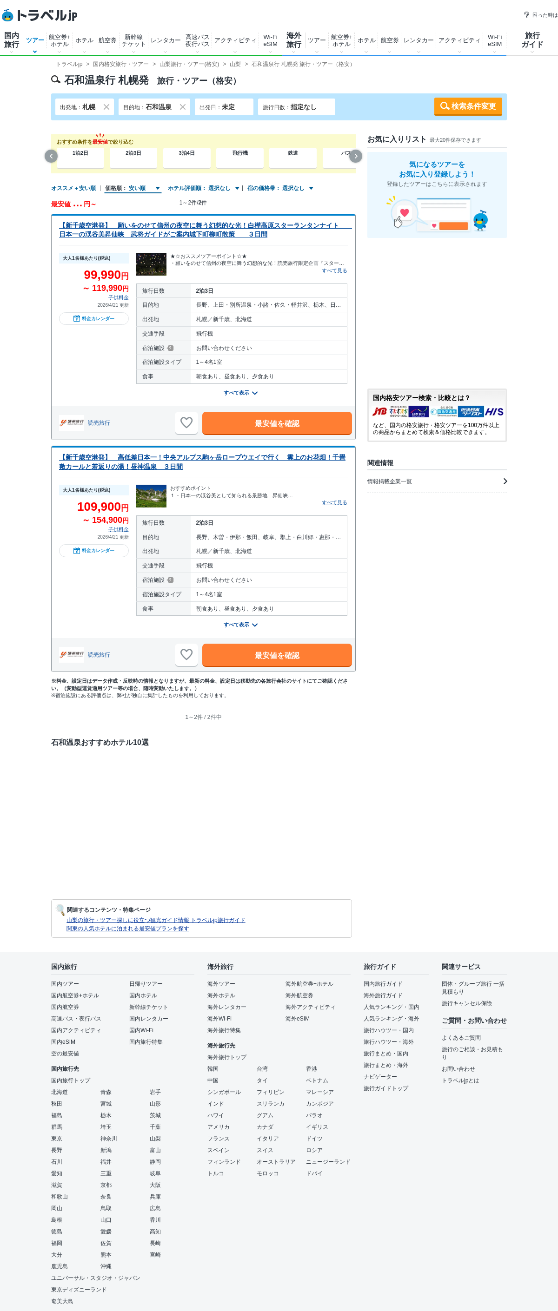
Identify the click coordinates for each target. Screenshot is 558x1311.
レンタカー (166, 40)
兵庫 (155, 1196)
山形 (155, 1103)
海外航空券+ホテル (309, 984)
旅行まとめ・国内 (386, 1053)
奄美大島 (62, 1301)
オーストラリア (276, 1162)
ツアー (35, 40)
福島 (56, 1115)
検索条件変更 (474, 106)
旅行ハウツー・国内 (389, 1030)
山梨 (155, 1138)
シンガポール (224, 1092)
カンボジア (320, 1103)
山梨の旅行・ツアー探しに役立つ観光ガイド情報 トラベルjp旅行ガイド (156, 920)
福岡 (56, 1243)
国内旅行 (11, 40)
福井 (106, 1162)
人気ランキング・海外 (391, 1018)
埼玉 (106, 1127)
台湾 (262, 1069)
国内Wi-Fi (141, 1030)
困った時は (540, 15)
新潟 (106, 1150)
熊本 (106, 1255)
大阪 (155, 1185)
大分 (56, 1255)
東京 (56, 1138)
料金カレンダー (93, 318)
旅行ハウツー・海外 (389, 1042)
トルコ (215, 1173)
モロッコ (268, 1173)
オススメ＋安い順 (73, 188)
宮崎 (155, 1255)
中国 (213, 1080)
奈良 (106, 1196)
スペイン (218, 1150)
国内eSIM (63, 1042)
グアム (265, 1115)
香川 (155, 1220)
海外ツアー (221, 984)
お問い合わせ (458, 1069)
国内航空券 (65, 1007)
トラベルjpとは (460, 1080)
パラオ (314, 1115)
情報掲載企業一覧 (437, 481)
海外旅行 (293, 40)
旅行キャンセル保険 (467, 1003)
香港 (311, 1069)
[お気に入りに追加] (186, 423)
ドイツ (314, 1138)
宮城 (106, 1103)
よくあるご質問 (461, 1037)
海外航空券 (299, 995)
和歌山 (59, 1196)
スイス (265, 1150)
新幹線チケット (134, 40)
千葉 (155, 1127)
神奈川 (108, 1138)
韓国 (213, 1069)
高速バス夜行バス (198, 40)
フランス (218, 1138)
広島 (155, 1208)
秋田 (56, 1103)
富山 (155, 1150)
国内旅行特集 (146, 1042)
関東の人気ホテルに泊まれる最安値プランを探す (127, 928)
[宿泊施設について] (169, 348)
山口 (106, 1220)
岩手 (155, 1092)
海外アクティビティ (311, 1007)
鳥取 (106, 1208)
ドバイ (314, 1173)
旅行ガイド (532, 40)
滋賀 (56, 1185)
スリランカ (271, 1103)
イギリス (317, 1127)
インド (215, 1103)
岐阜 (155, 1173)
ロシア (314, 1150)
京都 (106, 1185)
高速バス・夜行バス (76, 1018)
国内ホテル (143, 995)
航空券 (108, 40)
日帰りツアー (146, 984)
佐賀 (106, 1243)
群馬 (56, 1127)
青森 (106, 1092)
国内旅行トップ (70, 1080)
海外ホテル (221, 995)
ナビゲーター (380, 1077)
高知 (155, 1231)
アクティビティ (235, 40)
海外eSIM (298, 1018)
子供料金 (118, 297)
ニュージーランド (328, 1162)
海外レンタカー (226, 1007)
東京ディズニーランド (79, 1289)
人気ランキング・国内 (391, 1007)
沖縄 (106, 1266)
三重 (106, 1173)
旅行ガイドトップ (386, 1088)
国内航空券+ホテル (75, 995)
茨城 (155, 1115)
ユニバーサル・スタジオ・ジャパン (95, 1278)
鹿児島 (59, 1266)
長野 (56, 1150)
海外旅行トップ (226, 1057)
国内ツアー (65, 984)
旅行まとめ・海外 (386, 1065)
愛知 (56, 1173)
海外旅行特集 (224, 1030)
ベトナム (317, 1080)
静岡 (155, 1162)
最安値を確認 (277, 424)
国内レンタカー (148, 1018)
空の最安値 (65, 1053)
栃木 (106, 1115)
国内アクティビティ (76, 1030)
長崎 (155, 1243)
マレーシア (320, 1092)
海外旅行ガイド (383, 995)
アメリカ (218, 1127)
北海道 (59, 1092)
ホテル (84, 40)
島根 (56, 1220)
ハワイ (215, 1115)
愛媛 (106, 1231)
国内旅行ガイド (383, 984)
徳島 (56, 1231)
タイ (262, 1080)
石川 (56, 1162)
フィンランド (224, 1162)
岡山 (56, 1208)
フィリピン (271, 1092)
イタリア (268, 1138)
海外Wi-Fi (219, 1018)
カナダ (265, 1127)
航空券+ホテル (60, 40)
